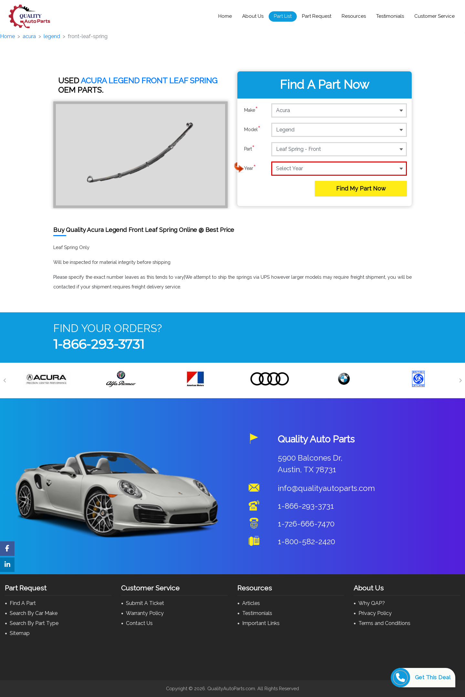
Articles (251, 603)
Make (251, 110)
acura (29, 36)
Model (252, 129)
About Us (253, 16)
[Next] (460, 380)
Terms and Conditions (384, 623)
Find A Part (23, 603)
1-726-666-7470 (306, 523)
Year (250, 168)
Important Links (261, 623)
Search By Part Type (34, 623)
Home (225, 16)
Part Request (316, 16)
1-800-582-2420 (306, 541)
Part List (283, 16)
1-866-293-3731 (98, 344)
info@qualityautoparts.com (326, 488)
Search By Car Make (33, 613)
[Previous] (5, 380)
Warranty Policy (145, 613)
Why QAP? (371, 603)
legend (52, 36)
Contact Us (139, 623)
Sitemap (20, 633)
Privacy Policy (375, 613)
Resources (354, 16)
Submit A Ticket (145, 603)
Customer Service (434, 16)
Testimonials (390, 16)
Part (249, 149)
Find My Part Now (361, 188)
